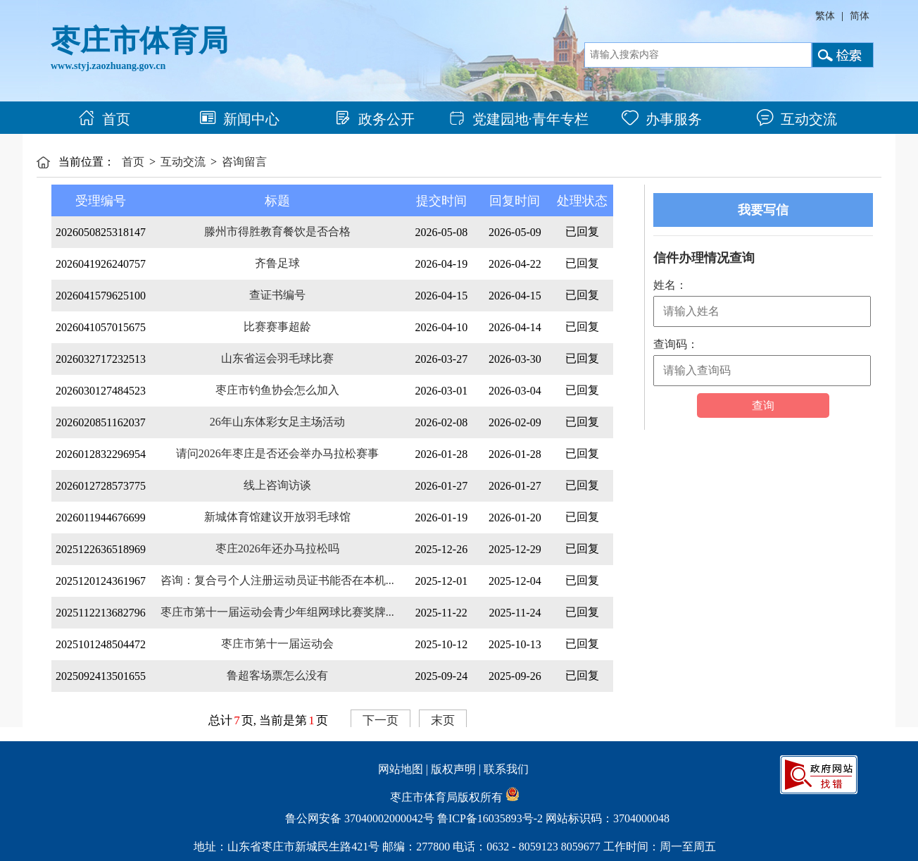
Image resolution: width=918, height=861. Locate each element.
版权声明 (453, 769)
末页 (443, 720)
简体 (859, 16)
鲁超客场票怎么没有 (277, 675)
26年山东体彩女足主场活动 (277, 422)
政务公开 (374, 119)
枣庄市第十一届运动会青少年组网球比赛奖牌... (277, 612)
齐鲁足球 (277, 263)
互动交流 (797, 119)
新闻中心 (239, 119)
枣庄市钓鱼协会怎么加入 (277, 390)
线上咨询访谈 (277, 485)
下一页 (380, 720)
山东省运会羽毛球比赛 (277, 358)
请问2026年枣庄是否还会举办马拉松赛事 (277, 453)
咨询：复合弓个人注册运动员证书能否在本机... (277, 580)
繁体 (825, 16)
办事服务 (662, 119)
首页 (104, 119)
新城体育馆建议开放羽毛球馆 (277, 517)
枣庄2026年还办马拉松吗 (277, 549)
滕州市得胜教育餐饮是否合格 (277, 231)
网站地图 (400, 769)
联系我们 (506, 769)
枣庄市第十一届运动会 (277, 644)
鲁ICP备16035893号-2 (490, 818)
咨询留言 (244, 162)
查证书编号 (277, 295)
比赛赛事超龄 (277, 327)
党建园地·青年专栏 (518, 119)
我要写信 (763, 210)
